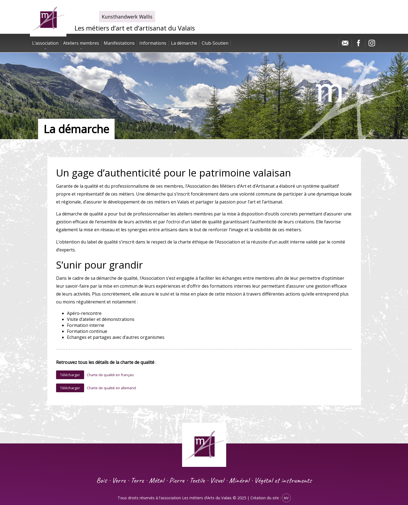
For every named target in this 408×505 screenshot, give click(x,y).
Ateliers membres (81, 43)
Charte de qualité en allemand (111, 387)
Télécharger (70, 374)
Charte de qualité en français (110, 374)
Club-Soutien (215, 43)
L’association (45, 43)
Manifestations (119, 43)
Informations (152, 43)
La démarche (184, 43)
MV (286, 498)
